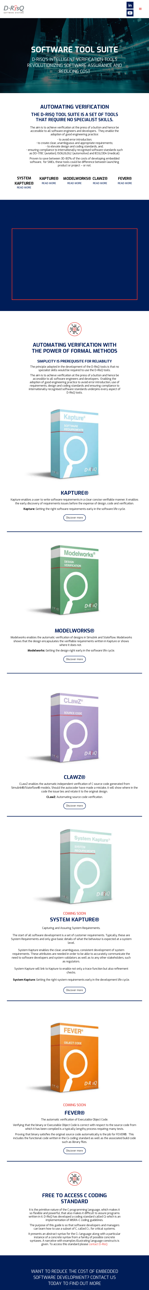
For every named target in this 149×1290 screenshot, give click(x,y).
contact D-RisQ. (98, 1249)
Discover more (74, 522)
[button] (140, 9)
